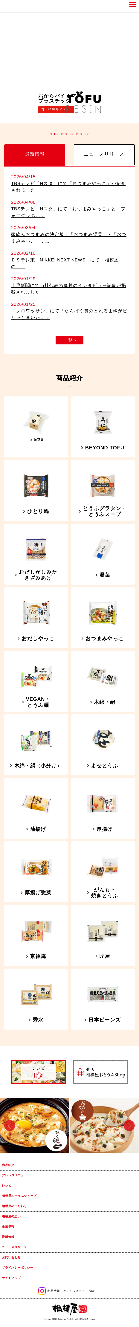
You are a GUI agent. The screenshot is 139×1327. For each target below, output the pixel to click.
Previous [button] (9, 1125)
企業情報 (8, 1226)
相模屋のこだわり (14, 1206)
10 (84, 134)
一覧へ (70, 340)
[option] (35, 1125)
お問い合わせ (11, 1257)
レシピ (6, 1185)
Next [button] (129, 1125)
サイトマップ (11, 1277)
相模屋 (11, 6)
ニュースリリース (14, 1247)
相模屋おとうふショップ (19, 1195)
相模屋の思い (11, 1216)
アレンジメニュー (14, 1175)
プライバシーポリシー (17, 1267)
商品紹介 (8, 1165)
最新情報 (8, 1236)
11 (88, 134)
